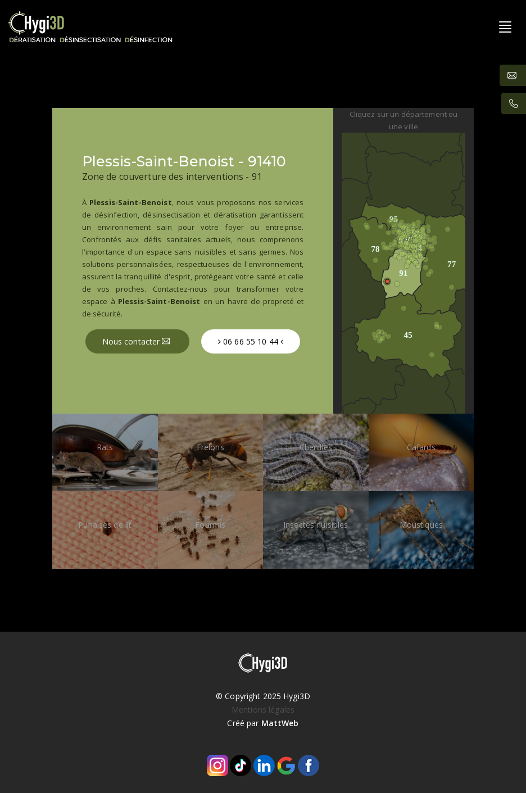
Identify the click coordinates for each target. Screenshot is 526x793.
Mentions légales (263, 709)
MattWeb (280, 723)
